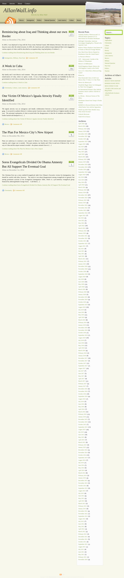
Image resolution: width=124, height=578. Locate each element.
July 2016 (81, 401)
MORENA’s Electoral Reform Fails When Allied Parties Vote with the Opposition (90, 106)
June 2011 (81, 552)
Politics (39, 20)
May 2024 (81, 182)
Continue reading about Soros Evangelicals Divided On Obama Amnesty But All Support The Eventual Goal (36, 185)
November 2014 (82, 452)
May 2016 (81, 407)
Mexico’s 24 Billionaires (85, 64)
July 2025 (81, 146)
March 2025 (81, 157)
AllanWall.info (20, 10)
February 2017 (82, 384)
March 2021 (81, 259)
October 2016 (82, 394)
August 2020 (82, 277)
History (79, 20)
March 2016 (81, 412)
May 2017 (81, 376)
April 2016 (81, 409)
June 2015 (81, 435)
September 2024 (83, 172)
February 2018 (82, 353)
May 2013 (81, 498)
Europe (107, 48)
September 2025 (83, 141)
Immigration (30, 20)
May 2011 (81, 554)
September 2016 (83, 396)
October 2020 (82, 271)
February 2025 (82, 159)
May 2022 (81, 223)
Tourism (107, 71)
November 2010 (82, 560)
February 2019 (82, 322)
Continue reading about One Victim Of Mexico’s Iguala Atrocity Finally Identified (28, 119)
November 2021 (82, 238)
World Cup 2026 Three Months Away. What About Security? (89, 111)
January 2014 (82, 478)
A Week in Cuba (12, 66)
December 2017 (82, 358)
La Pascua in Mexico (84, 57)
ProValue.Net (81, 577)
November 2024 (82, 167)
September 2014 (83, 458)
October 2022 (82, 210)
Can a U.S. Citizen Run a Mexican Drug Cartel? (89, 72)
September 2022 (83, 213)
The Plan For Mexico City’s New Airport (27, 132)
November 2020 (82, 269)
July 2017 (81, 371)
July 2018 (81, 340)
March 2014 (81, 473)
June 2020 (81, 282)
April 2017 (81, 379)
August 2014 (82, 460)
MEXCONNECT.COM (111, 86)
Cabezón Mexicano (84, 114)
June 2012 (81, 524)
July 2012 (81, 521)
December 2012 (82, 511)
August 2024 (82, 175)
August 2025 (82, 144)
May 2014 (81, 468)
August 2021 (82, 246)
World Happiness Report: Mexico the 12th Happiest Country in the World (88, 67)
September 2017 (83, 366)
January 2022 (82, 233)
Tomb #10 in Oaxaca (84, 117)
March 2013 (81, 503)
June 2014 (81, 465)
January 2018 (82, 356)
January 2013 (82, 509)
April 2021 (81, 256)
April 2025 (81, 154)
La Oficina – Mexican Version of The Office (88, 97)
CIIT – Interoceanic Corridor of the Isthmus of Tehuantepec (88, 60)
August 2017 (82, 368)
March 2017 (81, 381)
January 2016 (82, 417)
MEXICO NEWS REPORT (112, 81)
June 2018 (81, 343)
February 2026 (82, 129)
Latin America (62, 20)
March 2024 (81, 187)
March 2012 (81, 532)
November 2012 (82, 514)
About (20, 4)
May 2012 (81, 526)
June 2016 (81, 404)
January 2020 (82, 294)
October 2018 (82, 333)
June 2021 (81, 251)
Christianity (8, 88)
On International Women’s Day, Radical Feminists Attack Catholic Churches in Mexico (89, 91)
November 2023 (82, 197)
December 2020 (82, 266)
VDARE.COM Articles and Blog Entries (113, 89)
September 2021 (83, 243)
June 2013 (81, 496)
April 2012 (81, 529)
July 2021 (81, 248)
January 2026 (82, 131)
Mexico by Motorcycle (84, 82)
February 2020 (82, 292)
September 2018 (83, 335)
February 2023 (82, 200)
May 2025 (81, 152)
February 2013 (82, 506)
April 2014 (81, 470)
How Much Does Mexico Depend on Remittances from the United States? (88, 53)
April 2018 (81, 348)
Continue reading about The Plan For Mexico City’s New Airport (22, 149)
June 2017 (81, 373)
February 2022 (82, 231)
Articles (12, 4)
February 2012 (82, 534)
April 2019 (81, 317)
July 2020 (81, 279)
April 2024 (81, 185)
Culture (71, 20)
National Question (49, 20)
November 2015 (82, 422)
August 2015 (82, 430)
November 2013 (82, 483)
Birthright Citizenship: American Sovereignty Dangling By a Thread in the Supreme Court (90, 43)
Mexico (21, 20)
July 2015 (81, 432)
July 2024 (81, 177)
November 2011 (82, 539)
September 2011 (82, 544)
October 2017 (82, 363)
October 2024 (82, 169)
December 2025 (82, 134)
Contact (27, 4)
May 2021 (81, 254)
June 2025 (81, 149)
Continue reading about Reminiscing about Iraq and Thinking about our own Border (28, 52)
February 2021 (82, 261)
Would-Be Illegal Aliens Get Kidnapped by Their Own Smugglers (89, 86)
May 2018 (81, 345)
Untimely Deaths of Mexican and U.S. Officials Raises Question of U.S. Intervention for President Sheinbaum (89, 36)
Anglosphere (108, 40)
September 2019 (83, 305)
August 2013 (82, 491)
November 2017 (82, 361)
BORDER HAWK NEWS (112, 83)
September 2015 (83, 427)
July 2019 (81, 310)
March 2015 (81, 442)
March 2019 (81, 320)
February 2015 (82, 445)
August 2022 (82, 215)
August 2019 (82, 307)
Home (4, 4)
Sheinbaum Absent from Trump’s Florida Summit (90, 101)
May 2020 (81, 284)
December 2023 (82, 195)
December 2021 (82, 236)
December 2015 (82, 419)
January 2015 (82, 447)
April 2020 (81, 287)
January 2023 (82, 203)
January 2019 (82, 325)
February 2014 (82, 475)
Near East (22, 58)
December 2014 (82, 450)
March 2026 (81, 126)
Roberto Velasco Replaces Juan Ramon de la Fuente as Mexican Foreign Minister (90, 49)
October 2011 (82, 542)
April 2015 (81, 440)
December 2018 (82, 328)
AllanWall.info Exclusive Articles (112, 94)
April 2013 (81, 501)
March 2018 (81, 350)
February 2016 (82, 414)
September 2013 (83, 488)
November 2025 (82, 136)
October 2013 (82, 486)
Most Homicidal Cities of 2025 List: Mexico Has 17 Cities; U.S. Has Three (89, 79)
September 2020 (83, 274)
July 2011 (81, 549)
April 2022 (81, 226)
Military (15, 58)
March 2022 (81, 228)
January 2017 (82, 386)
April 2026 (81, 124)
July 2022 (81, 218)
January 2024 (82, 192)
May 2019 (81, 315)
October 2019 (82, 302)
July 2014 (81, 463)
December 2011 (82, 537)
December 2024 (82, 164)
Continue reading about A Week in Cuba (14, 82)
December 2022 (82, 205)
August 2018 (82, 338)
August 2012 (82, 519)
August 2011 (82, 547)
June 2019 (81, 312)
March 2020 (81, 289)
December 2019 (82, 297)
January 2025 (82, 162)
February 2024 (82, 190)
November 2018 (82, 330)
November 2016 (82, 391)
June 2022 (81, 220)
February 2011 (82, 557)
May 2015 (81, 437)
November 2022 (82, 208)
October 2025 (82, 139)
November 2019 (82, 299)
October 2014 (82, 455)
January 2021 (82, 264)
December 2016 (82, 389)
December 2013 (82, 481)
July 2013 (81, 493)
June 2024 (81, 180)
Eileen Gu (81, 75)
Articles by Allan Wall (39, 15)
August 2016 (82, 399)
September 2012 (83, 516)
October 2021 (82, 241)
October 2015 (82, 424)
